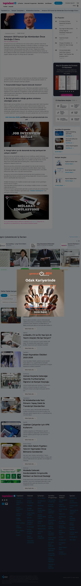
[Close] (62, 271)
